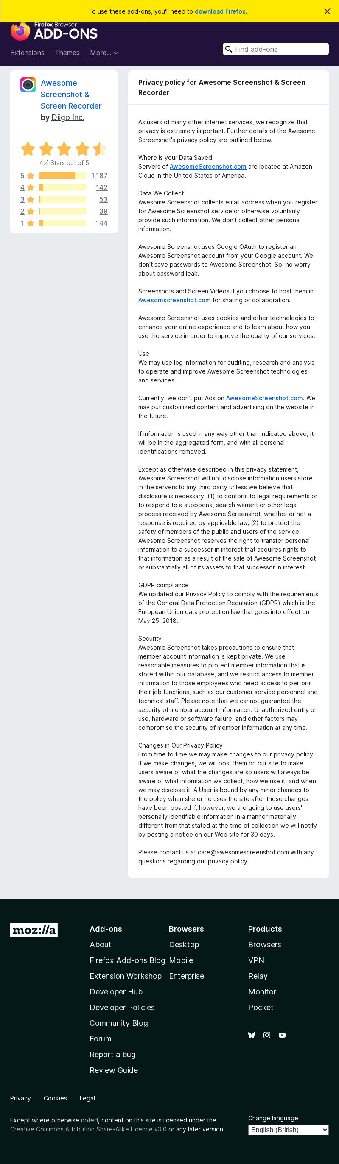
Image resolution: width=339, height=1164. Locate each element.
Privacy (20, 1098)
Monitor (262, 991)
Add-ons (106, 928)
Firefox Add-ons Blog (127, 960)
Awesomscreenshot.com (174, 300)
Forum (101, 1038)
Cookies (55, 1098)
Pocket (261, 1007)
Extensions (27, 52)
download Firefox (220, 11)
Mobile (181, 960)
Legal (87, 1098)
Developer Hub (116, 991)
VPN (256, 960)
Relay (258, 975)
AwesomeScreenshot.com (208, 166)
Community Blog (119, 1023)
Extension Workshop (126, 975)
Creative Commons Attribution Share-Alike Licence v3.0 (88, 1129)
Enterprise (186, 975)
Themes (67, 52)
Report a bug (113, 1054)
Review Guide (114, 1070)
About (101, 944)
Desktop (184, 944)
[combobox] (276, 49)
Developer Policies (122, 1007)
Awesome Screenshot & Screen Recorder (71, 94)
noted (89, 1120)
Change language (273, 1118)
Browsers (264, 944)
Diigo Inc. (67, 117)
